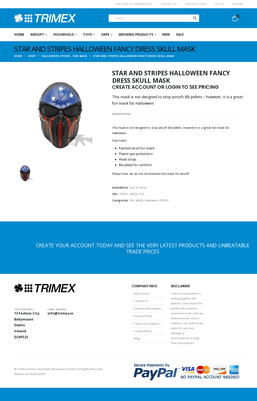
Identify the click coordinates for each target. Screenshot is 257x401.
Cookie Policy (143, 331)
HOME (19, 34)
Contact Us (141, 301)
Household (63, 34)
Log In (219, 4)
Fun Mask (136, 200)
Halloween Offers (157, 200)
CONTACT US (169, 4)
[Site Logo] (45, 18)
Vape (105, 34)
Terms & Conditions (147, 323)
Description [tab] (121, 114)
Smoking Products (136, 34)
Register (237, 4)
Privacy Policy (143, 316)
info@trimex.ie (60, 313)
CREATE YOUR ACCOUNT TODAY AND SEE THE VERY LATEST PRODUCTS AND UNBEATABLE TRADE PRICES (143, 248)
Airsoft (37, 34)
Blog (137, 338)
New (166, 34)
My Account (142, 293)
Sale (180, 34)
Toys (87, 34)
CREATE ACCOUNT (196, 4)
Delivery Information (148, 308)
